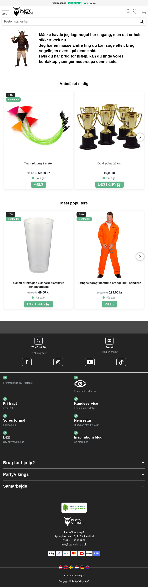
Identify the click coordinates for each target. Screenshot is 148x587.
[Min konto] (128, 11)
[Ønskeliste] (135, 11)
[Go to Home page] (23, 11)
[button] (74, 463)
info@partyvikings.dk (73, 544)
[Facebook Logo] (27, 362)
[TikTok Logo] (121, 362)
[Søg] (141, 21)
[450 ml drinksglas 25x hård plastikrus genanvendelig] (38, 304)
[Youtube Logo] (90, 362)
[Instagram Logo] (58, 362)
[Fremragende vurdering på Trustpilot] (74, 3)
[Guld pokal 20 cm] (109, 185)
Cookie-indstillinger (74, 575)
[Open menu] (5, 11)
